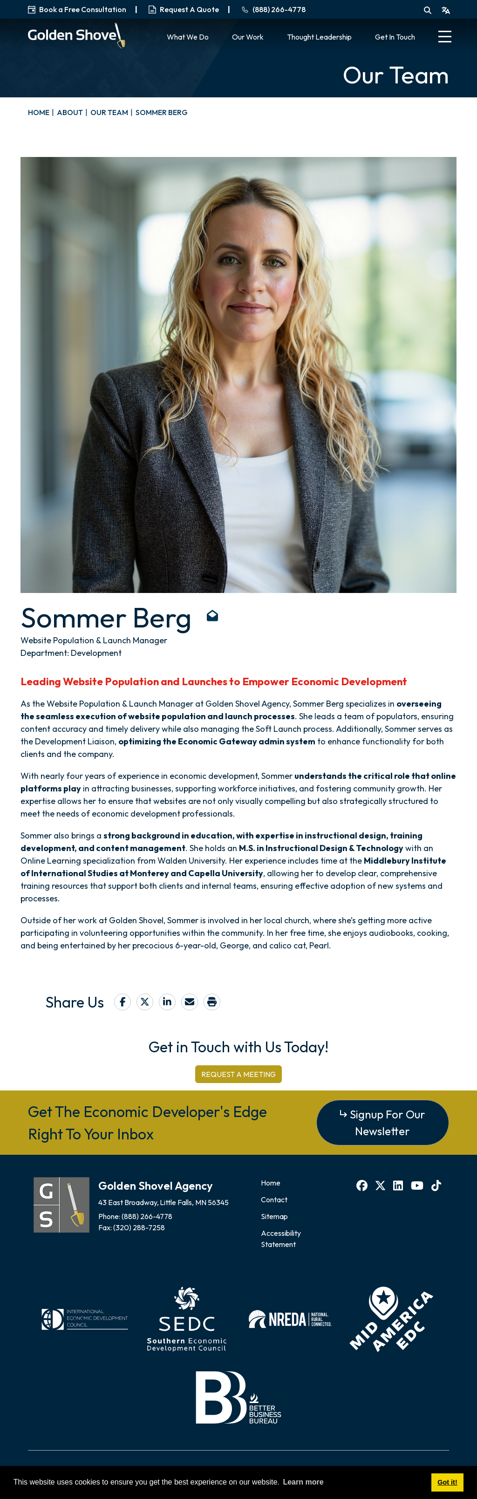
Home (270, 1182)
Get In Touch (395, 36)
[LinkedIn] (399, 1185)
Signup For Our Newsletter (387, 1122)
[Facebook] (363, 1185)
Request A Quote (184, 9)
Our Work (248, 36)
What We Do (188, 36)
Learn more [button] (303, 1482)
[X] (381, 1185)
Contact (274, 1199)
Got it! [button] (447, 1482)
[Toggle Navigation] (445, 38)
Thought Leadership (319, 36)
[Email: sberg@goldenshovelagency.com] (212, 617)
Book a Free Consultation (77, 9)
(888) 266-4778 (148, 1216)
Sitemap (274, 1216)
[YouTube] (418, 1185)
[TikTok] (437, 1185)
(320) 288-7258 (139, 1227)
